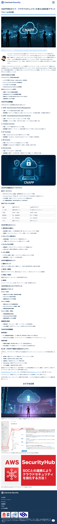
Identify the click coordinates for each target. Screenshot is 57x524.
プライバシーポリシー (6, 499)
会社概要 (3, 497)
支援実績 (3, 504)
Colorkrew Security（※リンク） (9, 372)
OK (53, 520)
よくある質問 (4, 508)
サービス (3, 501)
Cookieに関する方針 (44, 519)
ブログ (2, 506)
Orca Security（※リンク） (35, 372)
